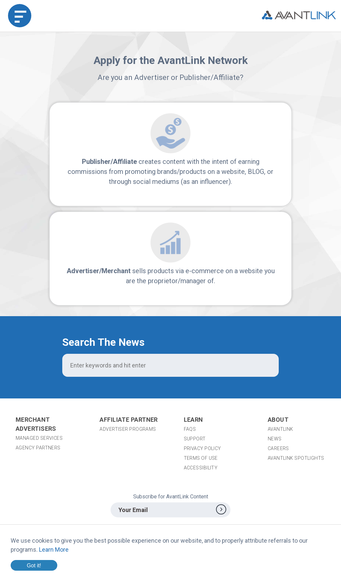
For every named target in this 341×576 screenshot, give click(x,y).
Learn (193, 419)
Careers (278, 448)
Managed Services (39, 438)
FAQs (190, 429)
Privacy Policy (202, 448)
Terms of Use (201, 458)
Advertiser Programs (128, 429)
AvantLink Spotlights (296, 458)
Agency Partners (38, 447)
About (278, 419)
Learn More (54, 549)
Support (195, 438)
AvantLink (280, 429)
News (275, 438)
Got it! (34, 565)
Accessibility (201, 467)
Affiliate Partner (129, 419)
